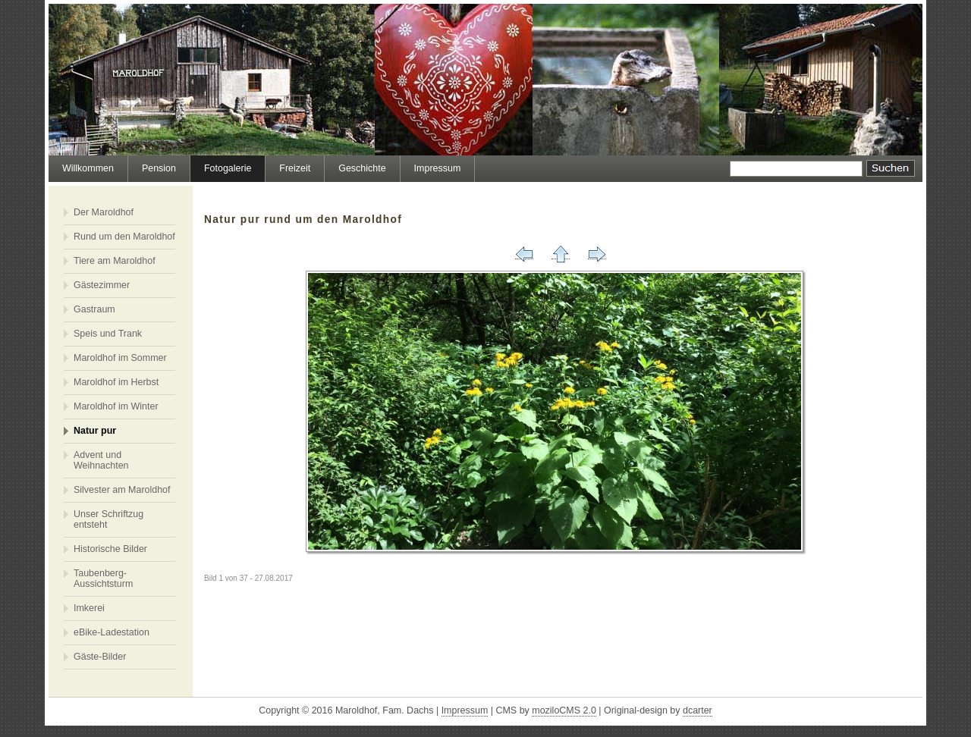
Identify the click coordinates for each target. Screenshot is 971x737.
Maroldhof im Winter (116, 406)
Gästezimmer (102, 285)
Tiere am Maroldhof (115, 261)
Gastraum (94, 309)
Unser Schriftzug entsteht (108, 519)
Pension (159, 168)
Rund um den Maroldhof (124, 236)
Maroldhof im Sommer (120, 358)
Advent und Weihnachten (101, 460)
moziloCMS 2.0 (564, 710)
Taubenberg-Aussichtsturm (103, 578)
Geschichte (361, 168)
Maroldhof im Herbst (116, 382)
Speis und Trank (108, 333)
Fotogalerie (227, 168)
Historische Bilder (110, 549)
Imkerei (89, 608)
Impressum (437, 168)
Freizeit (294, 168)
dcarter (697, 710)
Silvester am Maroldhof (122, 490)
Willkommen (88, 168)
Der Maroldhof (104, 212)
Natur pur (95, 430)
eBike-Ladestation (111, 632)
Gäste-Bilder (100, 656)
